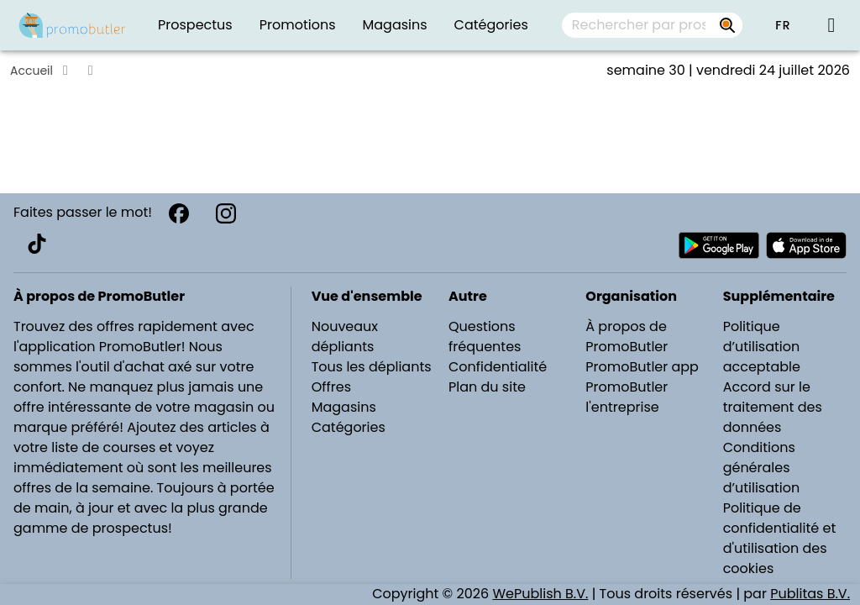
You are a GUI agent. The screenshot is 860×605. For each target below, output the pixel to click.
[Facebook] (179, 213)
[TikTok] (37, 244)
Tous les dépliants (372, 366)
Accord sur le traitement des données (772, 407)
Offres (331, 387)
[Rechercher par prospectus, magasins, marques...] (727, 25)
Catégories (348, 427)
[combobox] (652, 25)
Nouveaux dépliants (345, 336)
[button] (783, 25)
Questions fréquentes (484, 336)
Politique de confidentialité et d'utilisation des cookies (779, 538)
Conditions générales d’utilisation (761, 467)
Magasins (344, 407)
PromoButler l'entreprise (626, 397)
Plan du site (487, 387)
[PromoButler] (72, 25)
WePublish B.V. (540, 593)
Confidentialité (497, 366)
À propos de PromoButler (626, 336)
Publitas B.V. (810, 593)
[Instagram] (226, 213)
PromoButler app (642, 366)
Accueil (31, 70)
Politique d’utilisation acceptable (761, 346)
